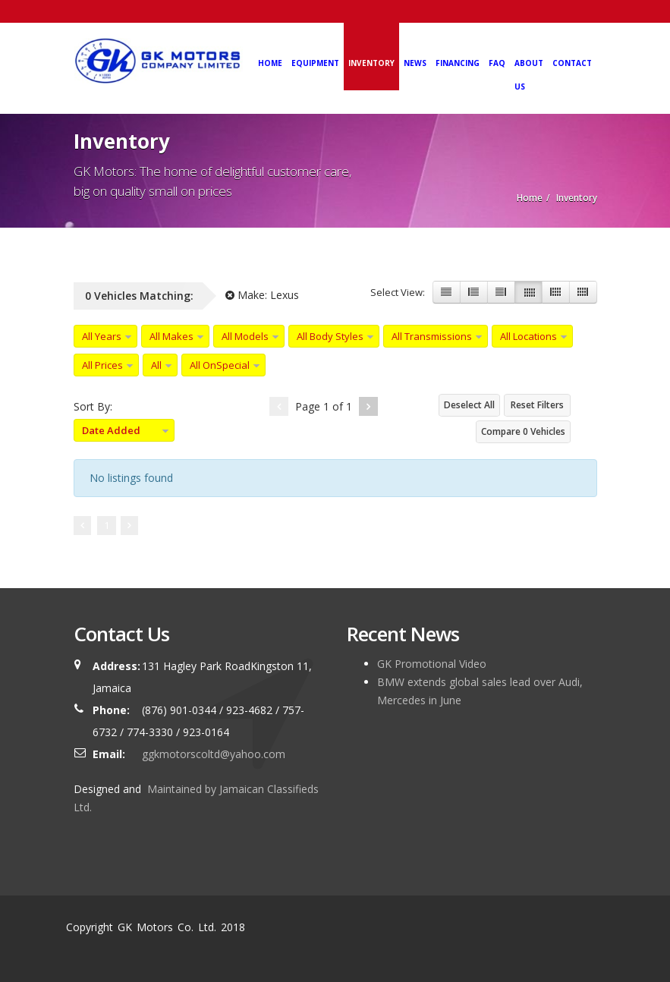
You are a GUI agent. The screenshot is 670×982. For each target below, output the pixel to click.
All (156, 365)
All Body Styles (330, 336)
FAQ (497, 63)
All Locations (528, 336)
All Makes (171, 336)
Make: (262, 295)
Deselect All (469, 404)
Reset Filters (537, 404)
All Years (101, 336)
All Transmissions (432, 336)
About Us (528, 75)
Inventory (371, 63)
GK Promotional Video (431, 663)
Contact (572, 63)
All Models (245, 336)
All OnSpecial (220, 365)
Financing (458, 63)
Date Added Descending (107, 432)
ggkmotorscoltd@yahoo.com (213, 754)
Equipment (315, 63)
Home (270, 63)
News (415, 63)
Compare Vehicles (523, 431)
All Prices (102, 365)
